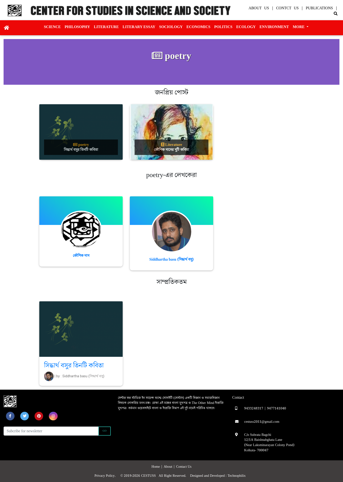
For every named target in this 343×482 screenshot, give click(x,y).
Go (104, 430)
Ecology (246, 27)
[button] (10, 416)
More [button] (299, 27)
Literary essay (139, 27)
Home (156, 466)
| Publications (318, 8)
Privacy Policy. (107, 475)
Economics (198, 27)
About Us (259, 8)
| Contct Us (286, 8)
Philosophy (77, 27)
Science (52, 27)
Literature (106, 27)
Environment (274, 27)
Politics (223, 27)
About (168, 466)
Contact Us (184, 466)
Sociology (171, 27)
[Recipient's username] (51, 431)
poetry (81, 144)
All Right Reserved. (174, 475)
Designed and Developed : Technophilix (219, 475)
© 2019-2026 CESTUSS (139, 475)
